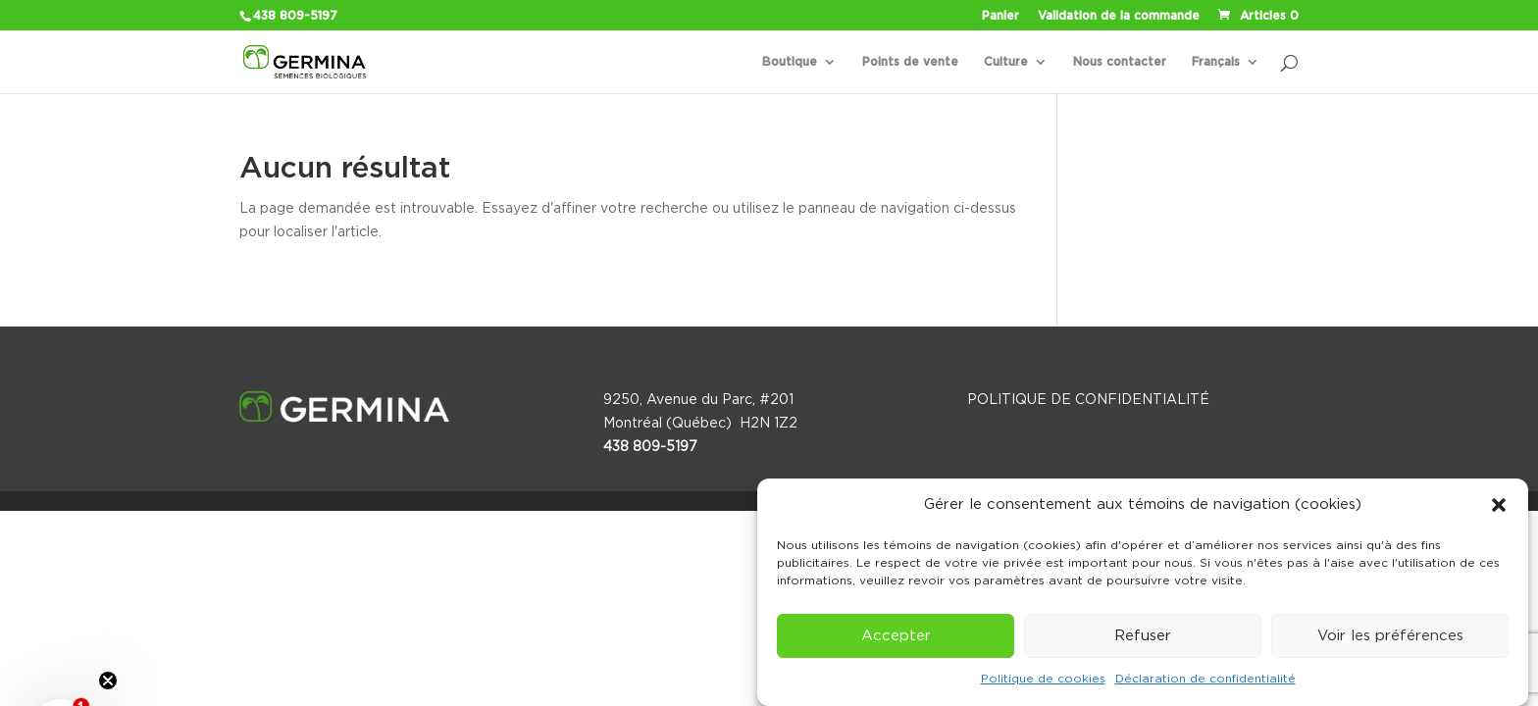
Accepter (896, 636)
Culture (1006, 62)
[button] (1499, 505)
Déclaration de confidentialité (1205, 678)
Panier (1000, 16)
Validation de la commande (1119, 16)
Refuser (1142, 636)
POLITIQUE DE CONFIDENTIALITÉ (1088, 400)
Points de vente (910, 62)
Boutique (789, 62)
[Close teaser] (108, 680)
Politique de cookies (1043, 678)
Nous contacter (1119, 62)
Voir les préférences (1390, 636)
